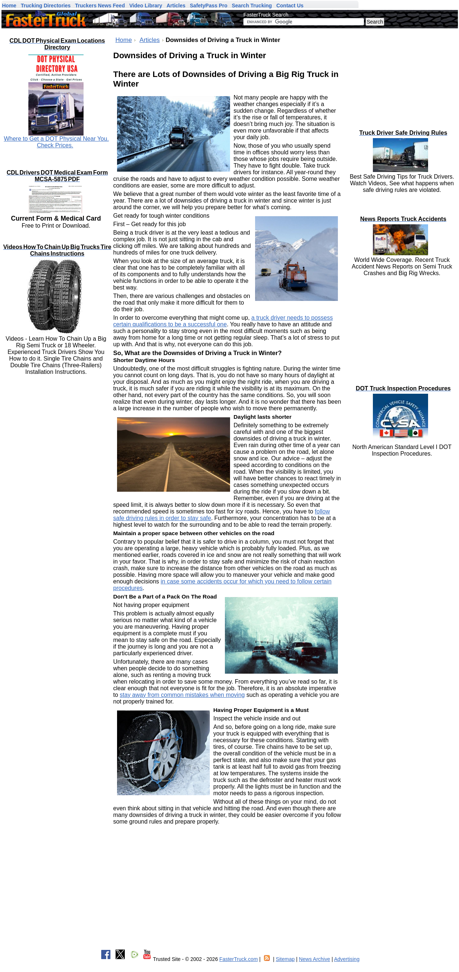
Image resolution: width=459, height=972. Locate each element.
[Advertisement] (402, 75)
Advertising (346, 959)
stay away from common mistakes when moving (182, 695)
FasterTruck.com (238, 959)
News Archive (314, 959)
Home (124, 39)
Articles (150, 39)
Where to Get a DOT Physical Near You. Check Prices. (56, 142)
